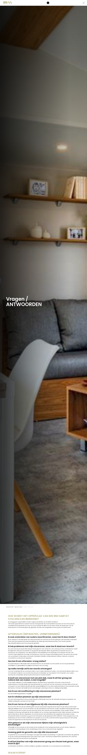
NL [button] (48, 3)
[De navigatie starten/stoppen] (84, 2)
